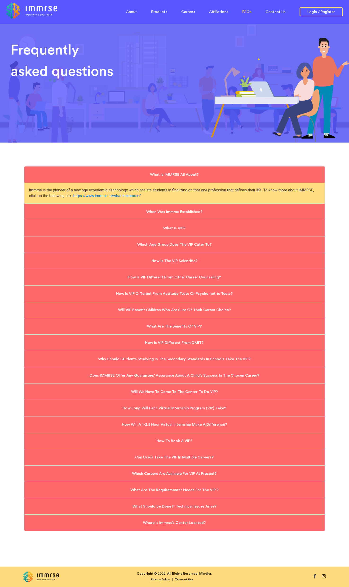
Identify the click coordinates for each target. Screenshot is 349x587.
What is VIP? (174, 228)
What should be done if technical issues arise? (174, 506)
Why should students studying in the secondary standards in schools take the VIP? (174, 359)
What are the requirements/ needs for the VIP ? (174, 490)
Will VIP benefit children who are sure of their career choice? (174, 310)
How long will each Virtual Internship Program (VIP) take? (174, 408)
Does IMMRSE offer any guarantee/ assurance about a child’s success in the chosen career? (174, 375)
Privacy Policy (160, 579)
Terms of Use (184, 579)
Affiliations (218, 12)
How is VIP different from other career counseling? (174, 277)
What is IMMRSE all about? (174, 174)
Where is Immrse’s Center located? (174, 523)
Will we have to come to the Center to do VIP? (174, 392)
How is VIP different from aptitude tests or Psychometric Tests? (174, 294)
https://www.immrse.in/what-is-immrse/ (107, 196)
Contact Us (275, 12)
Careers (188, 12)
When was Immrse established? (174, 212)
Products (159, 12)
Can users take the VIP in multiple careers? (174, 457)
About (131, 11)
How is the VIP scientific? (174, 261)
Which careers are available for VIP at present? (174, 474)
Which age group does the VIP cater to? (174, 244)
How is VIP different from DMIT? (174, 343)
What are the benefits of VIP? (174, 326)
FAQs (246, 12)
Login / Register (321, 12)
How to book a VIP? (174, 441)
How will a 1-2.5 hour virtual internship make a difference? (174, 424)
